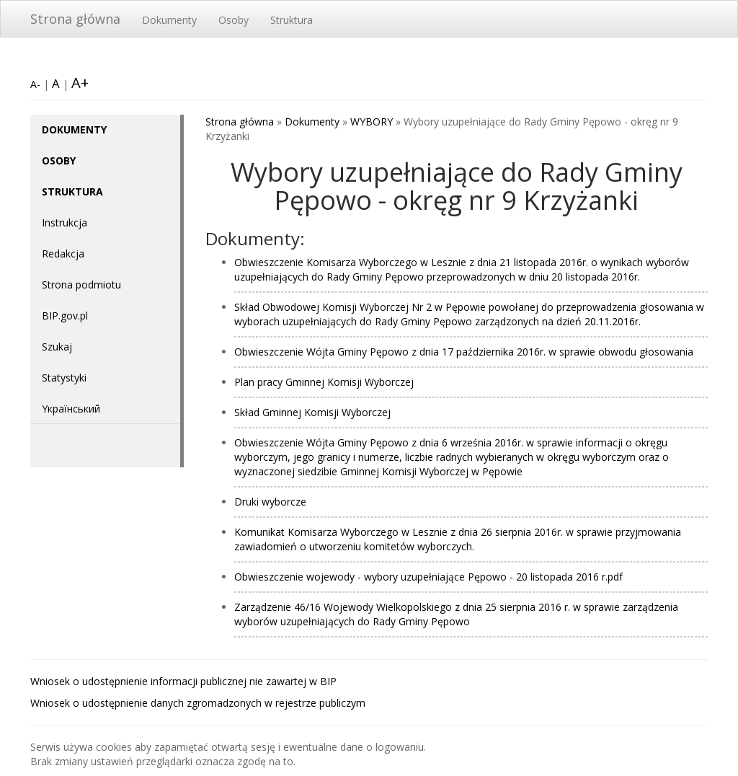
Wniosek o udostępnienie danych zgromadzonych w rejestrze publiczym (197, 703)
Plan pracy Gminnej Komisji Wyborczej (324, 382)
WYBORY (371, 121)
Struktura (291, 20)
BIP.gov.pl (65, 315)
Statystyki (64, 377)
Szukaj (57, 346)
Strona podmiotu (81, 284)
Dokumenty (169, 20)
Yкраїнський (71, 408)
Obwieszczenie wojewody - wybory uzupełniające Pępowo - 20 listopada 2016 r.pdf (428, 576)
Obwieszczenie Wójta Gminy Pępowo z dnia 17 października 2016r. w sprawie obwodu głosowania (463, 351)
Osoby (233, 20)
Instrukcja (64, 222)
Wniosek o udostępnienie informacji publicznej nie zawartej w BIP (183, 681)
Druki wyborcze (270, 501)
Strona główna (75, 18)
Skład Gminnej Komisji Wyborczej (312, 412)
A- (35, 84)
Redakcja (63, 253)
